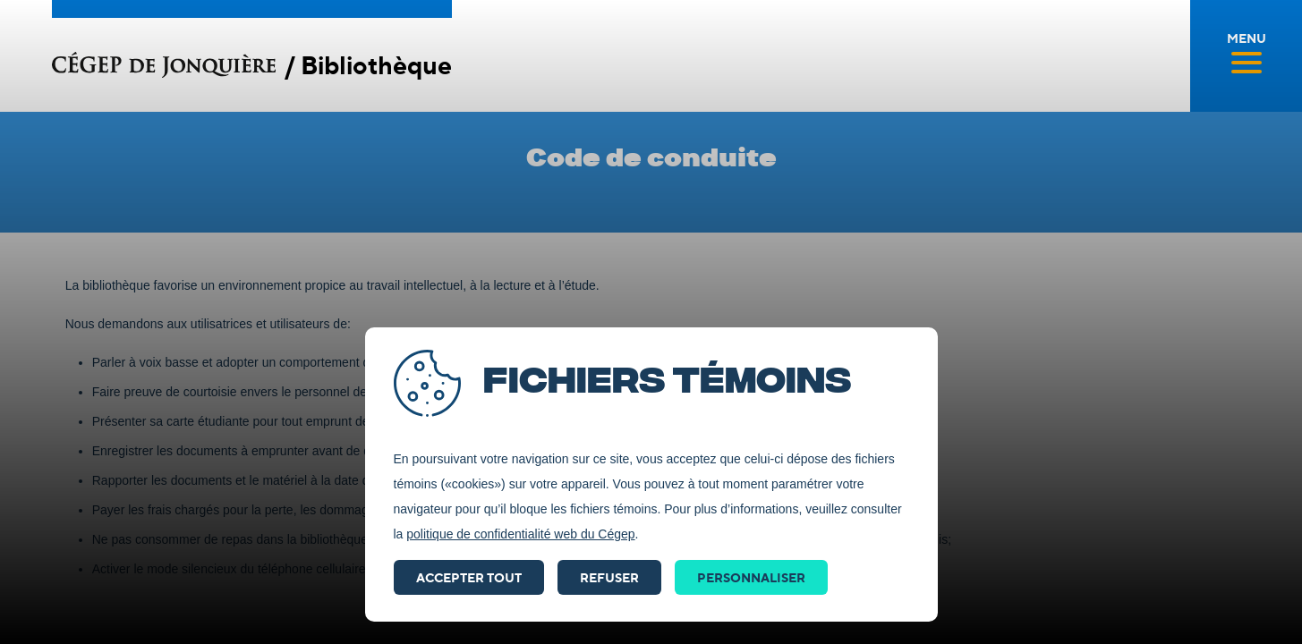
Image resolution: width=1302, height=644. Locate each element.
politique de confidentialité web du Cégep (520, 534)
